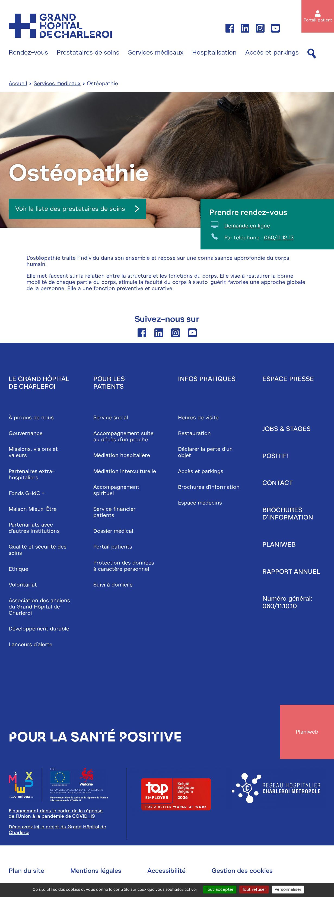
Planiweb (279, 544)
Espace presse (288, 379)
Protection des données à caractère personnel (123, 565)
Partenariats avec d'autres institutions (34, 528)
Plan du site (26, 871)
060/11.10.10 (279, 606)
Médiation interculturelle (124, 471)
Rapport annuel (291, 572)
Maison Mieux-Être (33, 509)
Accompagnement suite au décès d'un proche (123, 436)
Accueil (18, 83)
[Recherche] (311, 54)
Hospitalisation (214, 52)
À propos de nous (31, 417)
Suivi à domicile (113, 584)
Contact (277, 483)
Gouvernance (26, 433)
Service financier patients (114, 512)
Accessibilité (166, 871)
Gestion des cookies (242, 871)
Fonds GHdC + (27, 493)
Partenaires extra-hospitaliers (32, 474)
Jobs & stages (286, 429)
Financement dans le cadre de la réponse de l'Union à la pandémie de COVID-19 (56, 814)
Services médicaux (155, 52)
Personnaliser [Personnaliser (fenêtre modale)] (288, 889)
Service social (110, 417)
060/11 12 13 (279, 237)
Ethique (18, 569)
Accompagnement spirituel (116, 490)
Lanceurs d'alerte (30, 644)
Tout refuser (254, 889)
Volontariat (23, 584)
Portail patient (318, 20)
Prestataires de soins (88, 52)
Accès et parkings (272, 52)
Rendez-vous (28, 52)
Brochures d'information (209, 487)
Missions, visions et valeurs (33, 452)
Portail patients (112, 547)
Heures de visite (198, 417)
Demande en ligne (247, 226)
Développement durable (39, 628)
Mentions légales (95, 871)
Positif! (275, 456)
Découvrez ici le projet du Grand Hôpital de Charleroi (57, 830)
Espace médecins (200, 502)
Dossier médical (113, 531)
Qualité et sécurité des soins (37, 550)
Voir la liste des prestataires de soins (77, 209)
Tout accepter (220, 889)
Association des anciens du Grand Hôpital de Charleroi (39, 606)
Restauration (194, 433)
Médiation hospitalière (121, 455)
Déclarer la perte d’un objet (205, 452)
